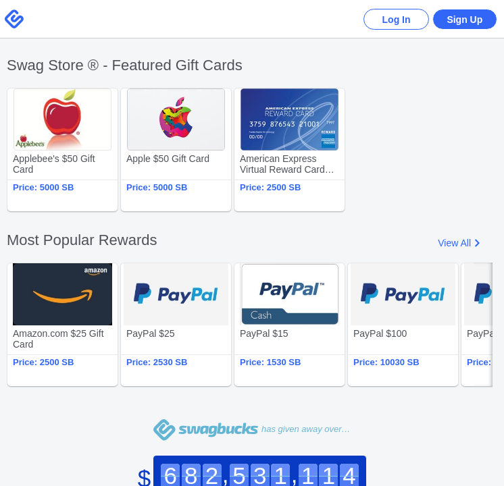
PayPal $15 (289, 324)
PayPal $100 (403, 324)
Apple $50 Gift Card (176, 149)
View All (454, 243)
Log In (392, 19)
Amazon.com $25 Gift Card (62, 324)
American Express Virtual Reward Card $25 (289, 149)
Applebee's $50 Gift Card (62, 149)
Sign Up (464, 19)
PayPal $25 (176, 324)
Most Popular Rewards (82, 240)
